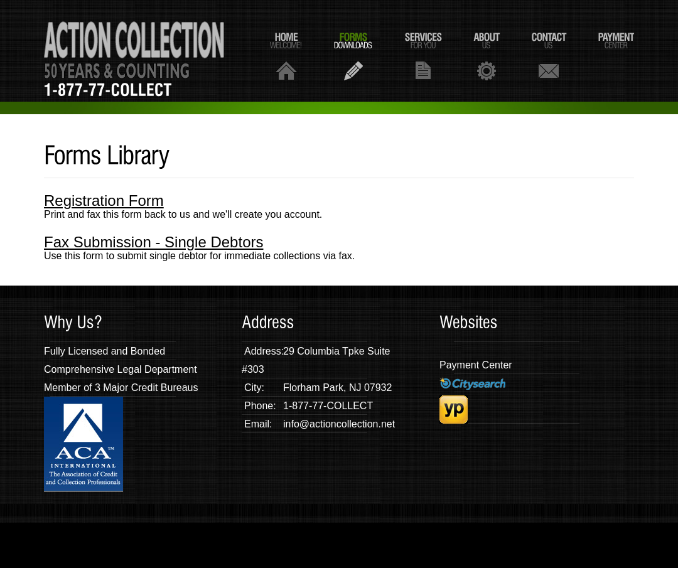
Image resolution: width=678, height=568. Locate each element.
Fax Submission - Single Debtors (153, 241)
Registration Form (104, 200)
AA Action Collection (134, 50)
